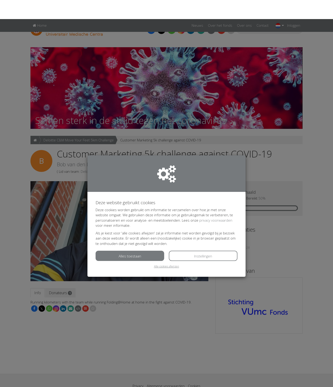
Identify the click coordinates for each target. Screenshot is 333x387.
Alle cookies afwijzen (166, 247)
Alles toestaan (130, 237)
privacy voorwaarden (215, 201)
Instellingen (203, 237)
